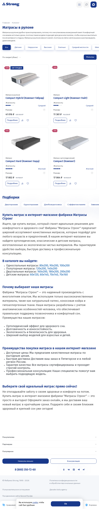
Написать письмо (25, 461)
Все (6, 47)
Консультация (73, 461)
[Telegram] (79, 469)
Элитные (61, 47)
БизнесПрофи (27, 496)
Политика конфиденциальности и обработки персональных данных (65, 481)
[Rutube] (84, 469)
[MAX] (74, 469)
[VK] (69, 469)
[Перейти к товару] (26, 95)
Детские (17, 47)
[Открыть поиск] (79, 5)
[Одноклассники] (64, 469)
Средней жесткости (80, 47)
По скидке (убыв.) (10, 57)
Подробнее (12, 120)
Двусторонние (11, 204)
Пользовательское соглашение (16, 489)
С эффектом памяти (76, 204)
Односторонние (31, 204)
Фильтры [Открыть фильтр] (90, 57)
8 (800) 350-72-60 (25, 469)
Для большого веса (53, 204)
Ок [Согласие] (65, 503)
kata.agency (62, 489)
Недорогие (33, 47)
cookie (35, 502)
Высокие (47, 47)
